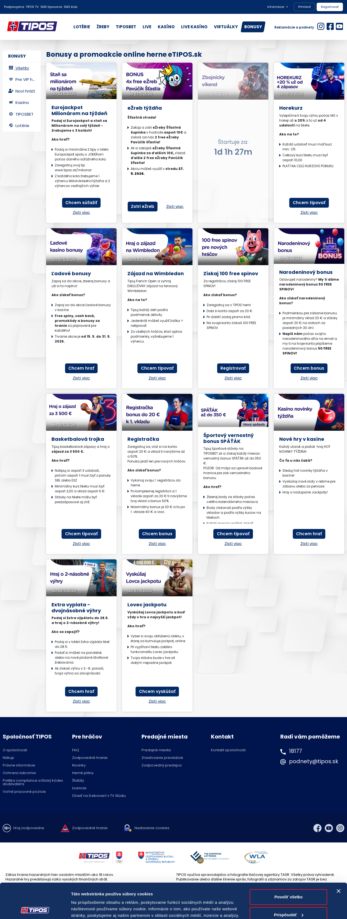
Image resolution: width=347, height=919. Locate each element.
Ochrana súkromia (19, 773)
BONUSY (253, 27)
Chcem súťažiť (81, 202)
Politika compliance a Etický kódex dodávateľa (33, 782)
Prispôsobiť (289, 879)
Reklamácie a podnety (294, 27)
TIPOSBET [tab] (21, 114)
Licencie (79, 788)
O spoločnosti (15, 750)
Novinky (79, 765)
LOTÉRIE (81, 27)
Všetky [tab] (18, 68)
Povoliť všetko (288, 862)
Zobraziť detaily (86, 908)
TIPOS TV (32, 7)
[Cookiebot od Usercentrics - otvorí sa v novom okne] (35, 908)
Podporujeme (14, 7)
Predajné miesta (156, 750)
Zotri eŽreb (142, 206)
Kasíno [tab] (18, 102)
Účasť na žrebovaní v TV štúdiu (99, 795)
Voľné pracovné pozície (24, 791)
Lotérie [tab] (18, 125)
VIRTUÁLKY (226, 27)
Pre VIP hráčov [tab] (24, 79)
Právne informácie (19, 765)
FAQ (75, 750)
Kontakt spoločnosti (228, 750)
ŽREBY (103, 27)
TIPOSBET (126, 27)
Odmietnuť (288, 897)
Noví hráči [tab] (21, 91)
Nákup (8, 757)
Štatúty (78, 780)
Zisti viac (81, 212)
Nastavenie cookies (151, 828)
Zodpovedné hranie (90, 757)
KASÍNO (166, 27)
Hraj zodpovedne (28, 828)
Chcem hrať (81, 368)
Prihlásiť (304, 7)
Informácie (275, 7)
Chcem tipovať (309, 202)
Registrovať (330, 7)
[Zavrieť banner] (338, 856)
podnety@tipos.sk (313, 761)
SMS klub (70, 7)
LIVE (147, 27)
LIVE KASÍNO (194, 27)
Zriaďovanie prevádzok (162, 757)
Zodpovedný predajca (162, 765)
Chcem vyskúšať (157, 691)
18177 (295, 751)
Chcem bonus (309, 368)
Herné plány (83, 773)
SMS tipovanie (51, 7)
